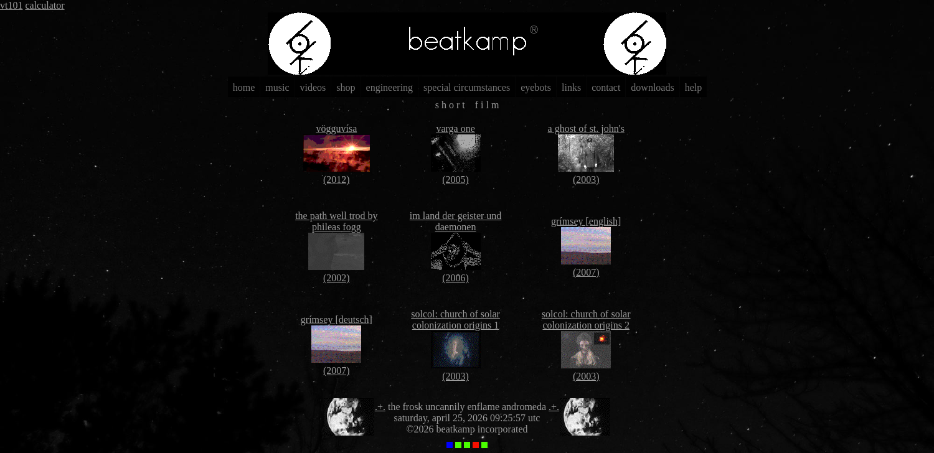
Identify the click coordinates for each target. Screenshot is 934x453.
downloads (652, 87)
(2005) (455, 179)
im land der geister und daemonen (456, 221)
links (571, 87)
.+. (380, 406)
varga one (455, 128)
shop (345, 87)
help (693, 87)
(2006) (455, 278)
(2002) (336, 278)
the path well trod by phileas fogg (336, 221)
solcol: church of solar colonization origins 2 (586, 319)
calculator (44, 5)
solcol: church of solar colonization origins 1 (455, 319)
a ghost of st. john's (586, 128)
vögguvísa (336, 128)
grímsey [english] (586, 221)
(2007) (586, 272)
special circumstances (466, 87)
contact (606, 87)
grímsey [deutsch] (336, 319)
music (277, 87)
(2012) (336, 179)
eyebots (536, 87)
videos (313, 87)
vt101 (11, 5)
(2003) (586, 179)
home (244, 87)
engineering (389, 87)
